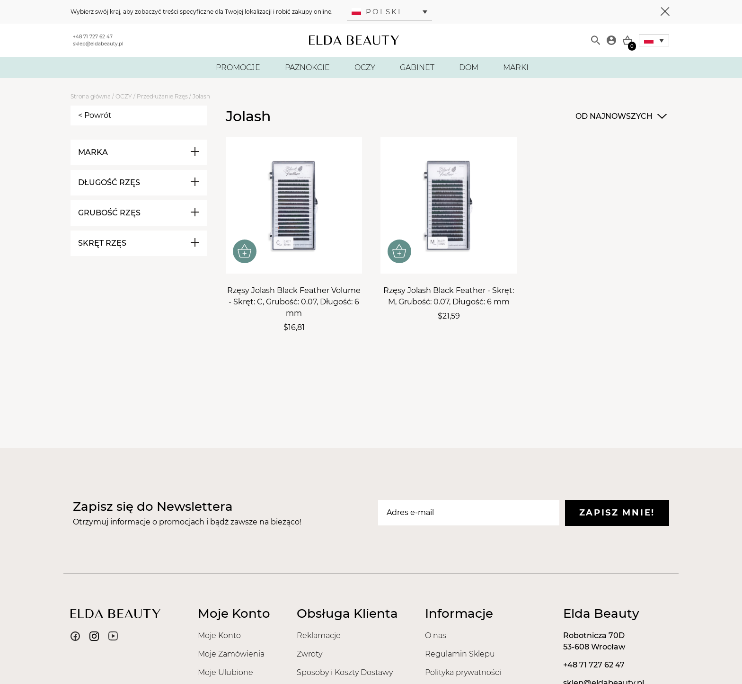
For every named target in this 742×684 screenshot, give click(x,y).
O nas (435, 635)
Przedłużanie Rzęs (162, 96)
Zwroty (309, 653)
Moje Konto (219, 635)
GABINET (417, 67)
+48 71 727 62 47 (93, 37)
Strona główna (91, 96)
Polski (377, 11)
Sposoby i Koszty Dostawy (345, 672)
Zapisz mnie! (617, 512)
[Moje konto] (611, 40)
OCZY (364, 67)
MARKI (516, 67)
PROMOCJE (238, 67)
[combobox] (619, 116)
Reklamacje (319, 635)
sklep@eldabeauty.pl (98, 44)
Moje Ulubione (225, 672)
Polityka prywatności (463, 672)
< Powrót (95, 115)
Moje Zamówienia (231, 653)
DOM (468, 67)
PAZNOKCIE (307, 67)
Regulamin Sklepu (460, 653)
